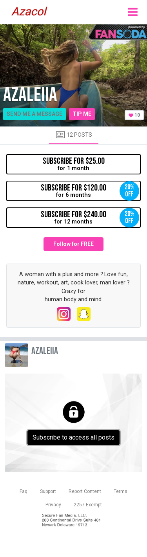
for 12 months (90, 217)
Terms (120, 491)
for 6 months (90, 191)
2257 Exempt (88, 505)
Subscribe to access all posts (73, 437)
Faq (23, 491)
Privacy (53, 505)
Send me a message (34, 114)
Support (48, 491)
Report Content (85, 491)
